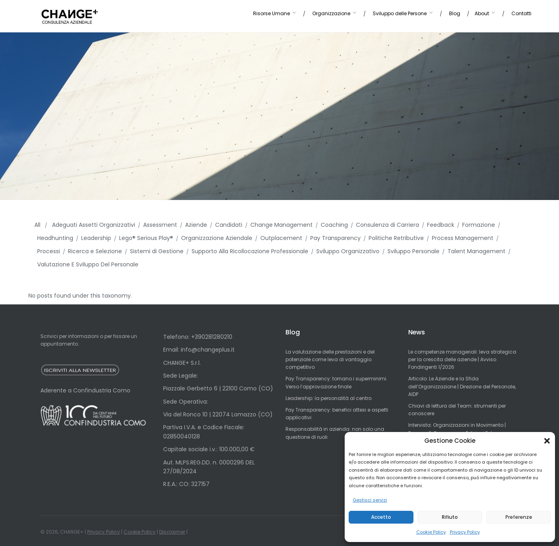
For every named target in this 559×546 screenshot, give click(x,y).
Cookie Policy (431, 532)
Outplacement (281, 238)
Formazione (478, 225)
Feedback (440, 225)
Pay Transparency (335, 238)
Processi (48, 251)
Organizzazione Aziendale (216, 238)
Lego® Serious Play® (146, 238)
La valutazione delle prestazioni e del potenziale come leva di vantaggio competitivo (330, 359)
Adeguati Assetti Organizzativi (93, 225)
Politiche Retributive (396, 238)
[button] (547, 441)
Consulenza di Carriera (387, 225)
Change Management (281, 225)
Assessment (160, 225)
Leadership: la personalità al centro (328, 398)
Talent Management (476, 251)
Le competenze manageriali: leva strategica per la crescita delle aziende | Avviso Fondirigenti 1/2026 (462, 359)
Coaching (334, 225)
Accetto (381, 517)
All (38, 225)
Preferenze (518, 517)
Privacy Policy (465, 532)
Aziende (196, 225)
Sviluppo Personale (413, 251)
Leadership (96, 238)
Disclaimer (172, 531)
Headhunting (55, 238)
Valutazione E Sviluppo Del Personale (87, 264)
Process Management (462, 238)
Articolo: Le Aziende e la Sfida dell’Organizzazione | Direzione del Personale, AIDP (462, 386)
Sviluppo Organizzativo (347, 251)
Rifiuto (450, 517)
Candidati (228, 225)
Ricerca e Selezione (95, 251)
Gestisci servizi (370, 500)
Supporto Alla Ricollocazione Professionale (250, 251)
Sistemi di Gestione (157, 251)
